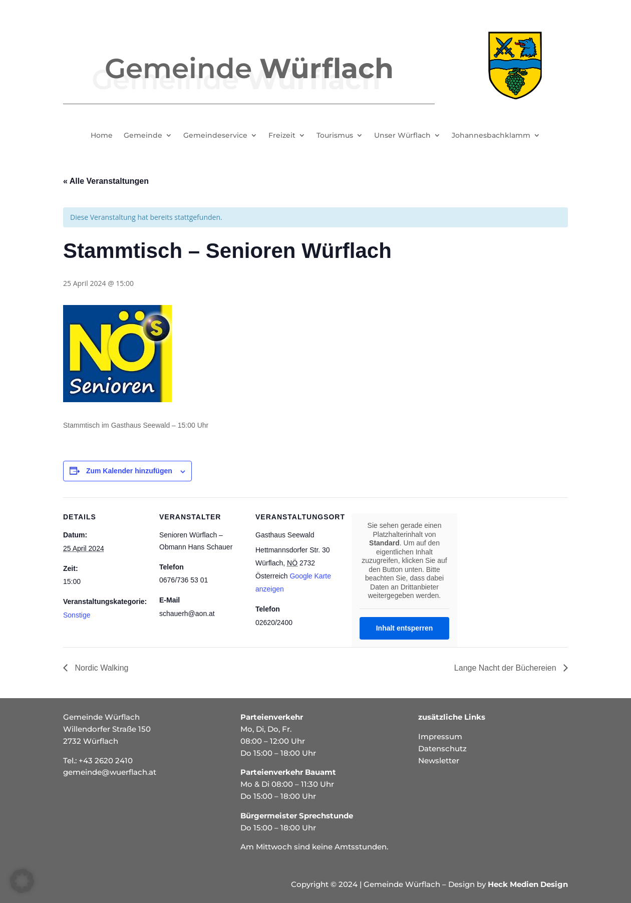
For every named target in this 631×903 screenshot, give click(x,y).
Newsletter (438, 760)
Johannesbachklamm (491, 136)
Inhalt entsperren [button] (404, 628)
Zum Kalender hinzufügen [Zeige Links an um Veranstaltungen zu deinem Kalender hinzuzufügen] (129, 471)
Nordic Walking (100, 668)
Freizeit (281, 136)
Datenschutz (442, 748)
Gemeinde (143, 136)
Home (102, 136)
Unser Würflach (402, 136)
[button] (22, 881)
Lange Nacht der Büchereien (506, 668)
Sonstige (76, 615)
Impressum (440, 736)
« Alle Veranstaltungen (106, 181)
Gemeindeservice (215, 136)
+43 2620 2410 (106, 760)
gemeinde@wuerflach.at (109, 772)
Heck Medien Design (528, 884)
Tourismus (335, 136)
